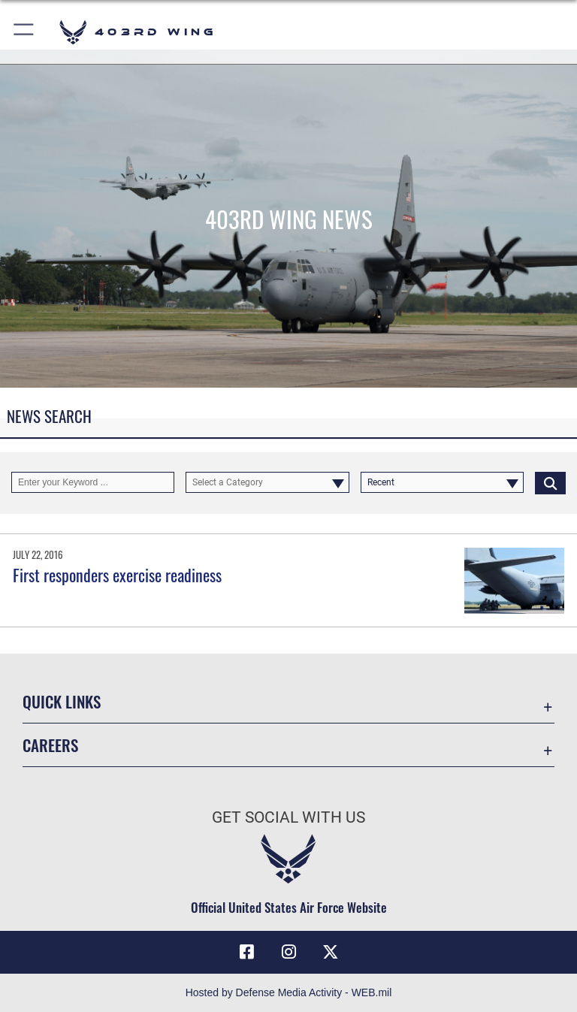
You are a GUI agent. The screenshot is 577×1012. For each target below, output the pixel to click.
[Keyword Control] (92, 482)
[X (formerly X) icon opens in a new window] (330, 952)
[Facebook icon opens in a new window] (246, 952)
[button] (24, 32)
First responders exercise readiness (117, 575)
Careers (50, 745)
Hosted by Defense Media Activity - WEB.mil (289, 992)
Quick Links (62, 701)
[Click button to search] (550, 482)
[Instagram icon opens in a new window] (288, 952)
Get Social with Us (288, 817)
